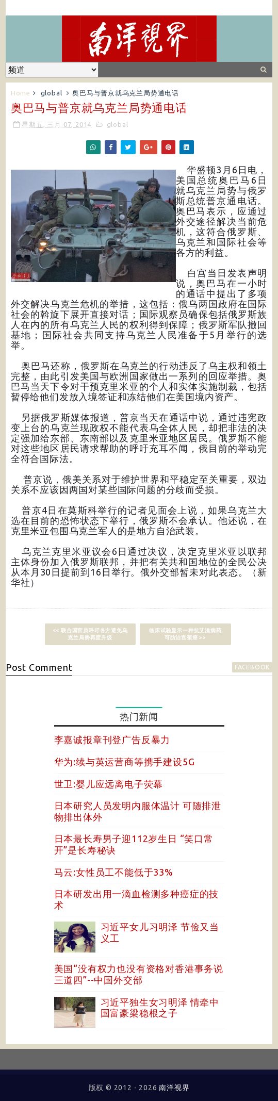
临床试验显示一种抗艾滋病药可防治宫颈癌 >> (185, 634)
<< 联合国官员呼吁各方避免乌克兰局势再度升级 (90, 634)
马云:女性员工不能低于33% (113, 872)
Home (20, 92)
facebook (252, 667)
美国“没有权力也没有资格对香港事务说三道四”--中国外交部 (138, 974)
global (51, 92)
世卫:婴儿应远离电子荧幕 (108, 784)
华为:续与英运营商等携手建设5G (124, 762)
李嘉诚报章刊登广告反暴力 (112, 739)
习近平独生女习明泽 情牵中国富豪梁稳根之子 (160, 1007)
